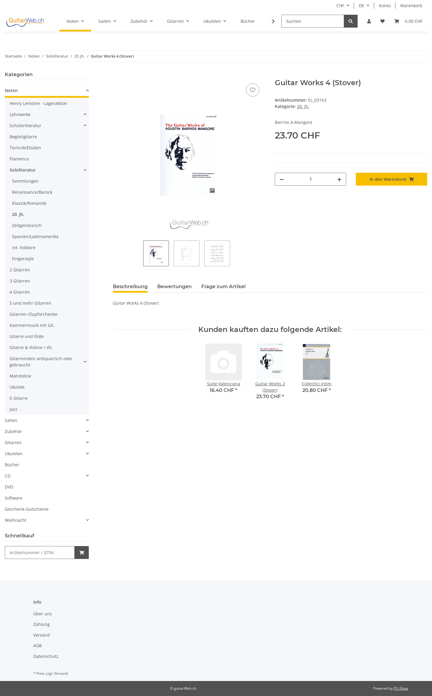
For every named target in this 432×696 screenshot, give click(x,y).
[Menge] (310, 179)
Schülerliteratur (25, 125)
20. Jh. (303, 106)
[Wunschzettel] (382, 21)
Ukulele (17, 387)
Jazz (13, 409)
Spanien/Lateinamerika (35, 236)
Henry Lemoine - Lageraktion (38, 103)
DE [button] (361, 5)
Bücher (12, 464)
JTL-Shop (401, 688)
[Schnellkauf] (40, 552)
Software (13, 498)
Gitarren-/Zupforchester (34, 314)
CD (7, 476)
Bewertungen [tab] (174, 286)
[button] (369, 21)
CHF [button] (340, 5)
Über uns (42, 614)
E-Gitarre (19, 398)
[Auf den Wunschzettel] (252, 90)
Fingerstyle (23, 258)
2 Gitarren (20, 270)
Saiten (11, 420)
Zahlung (41, 624)
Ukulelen (13, 453)
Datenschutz (45, 656)
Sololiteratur (23, 170)
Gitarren (13, 442)
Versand (41, 635)
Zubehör (13, 431)
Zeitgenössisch (27, 225)
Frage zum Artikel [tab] (223, 286)
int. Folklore (23, 247)
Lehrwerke (20, 114)
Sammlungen (25, 181)
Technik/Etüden (25, 148)
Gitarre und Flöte (27, 336)
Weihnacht (15, 520)
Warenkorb (411, 5)
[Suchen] (312, 21)
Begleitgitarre (23, 136)
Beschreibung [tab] (130, 286)
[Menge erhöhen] (339, 179)
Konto (385, 5)
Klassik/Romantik (29, 203)
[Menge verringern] (281, 179)
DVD (9, 487)
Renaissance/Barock (32, 192)
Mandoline (20, 376)
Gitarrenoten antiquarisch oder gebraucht (41, 362)
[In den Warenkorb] (117, 75)
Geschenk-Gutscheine (27, 509)
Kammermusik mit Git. (32, 325)
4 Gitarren (20, 292)
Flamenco (19, 159)
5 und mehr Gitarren (30, 303)
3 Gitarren (20, 281)
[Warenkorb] (408, 21)
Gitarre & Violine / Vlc (31, 347)
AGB (37, 645)
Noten (11, 90)
